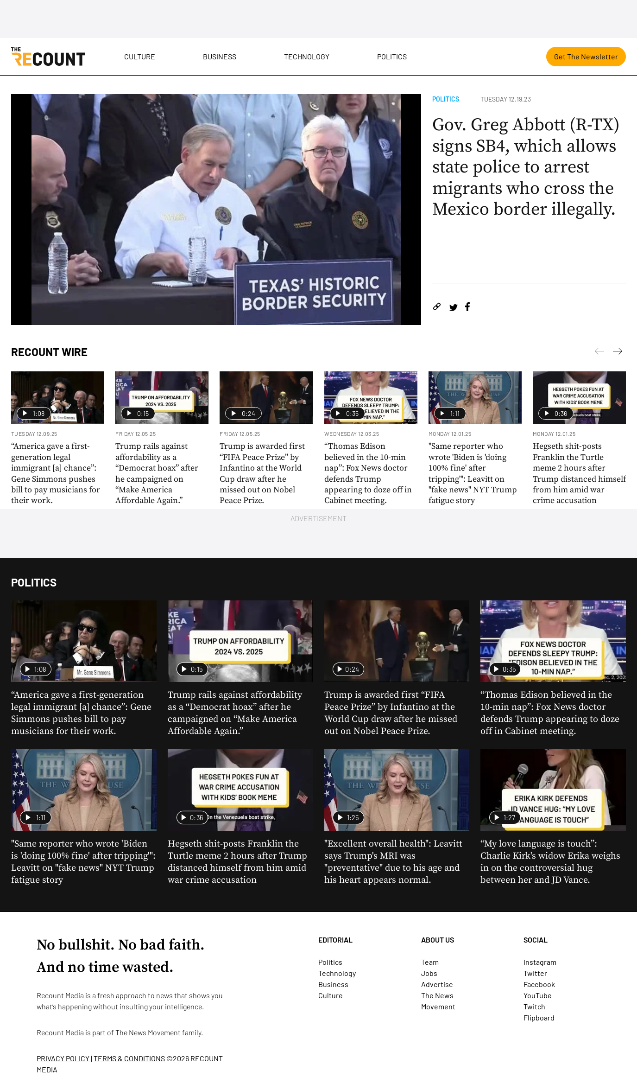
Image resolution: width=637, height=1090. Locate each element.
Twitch (534, 1006)
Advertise (437, 984)
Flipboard (539, 1017)
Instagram (539, 961)
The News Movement (148, 1032)
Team (430, 961)
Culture (139, 56)
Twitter (535, 973)
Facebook (539, 984)
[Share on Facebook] (467, 308)
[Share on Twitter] (453, 308)
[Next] (599, 352)
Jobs (429, 973)
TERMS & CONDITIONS (129, 1058)
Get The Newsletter (586, 56)
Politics (392, 56)
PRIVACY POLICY (63, 1058)
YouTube (537, 995)
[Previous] (617, 352)
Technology (306, 56)
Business (219, 56)
